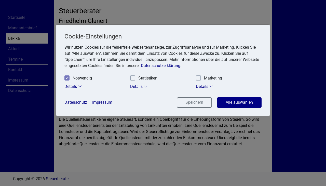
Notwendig (78, 78)
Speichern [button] (194, 102)
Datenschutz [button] (75, 102)
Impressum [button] (102, 102)
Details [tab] (73, 86)
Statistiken (143, 78)
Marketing (209, 78)
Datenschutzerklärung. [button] (161, 65)
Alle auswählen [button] (239, 102)
